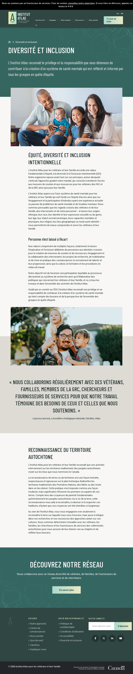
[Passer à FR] (122, 13)
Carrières (35, 645)
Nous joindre (93, 20)
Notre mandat (66, 20)
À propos (53, 20)
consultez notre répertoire (81, 3)
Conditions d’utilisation (72, 631)
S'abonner (123, 626)
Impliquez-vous (38, 649)
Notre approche (38, 623)
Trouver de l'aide (111, 20)
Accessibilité (67, 636)
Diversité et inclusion (71, 640)
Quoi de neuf (41, 20)
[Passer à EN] (117, 13)
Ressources (80, 20)
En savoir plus (66, 590)
